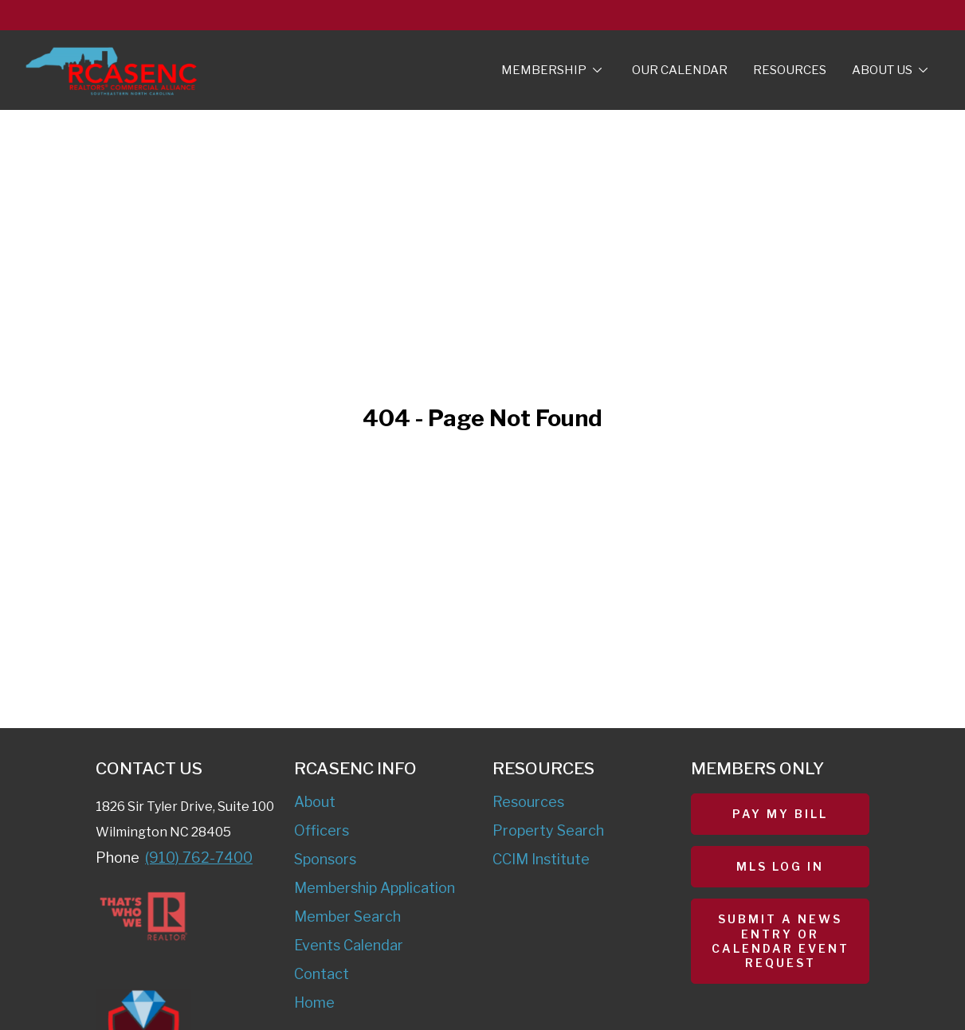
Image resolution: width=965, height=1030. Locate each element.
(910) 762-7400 (199, 857)
